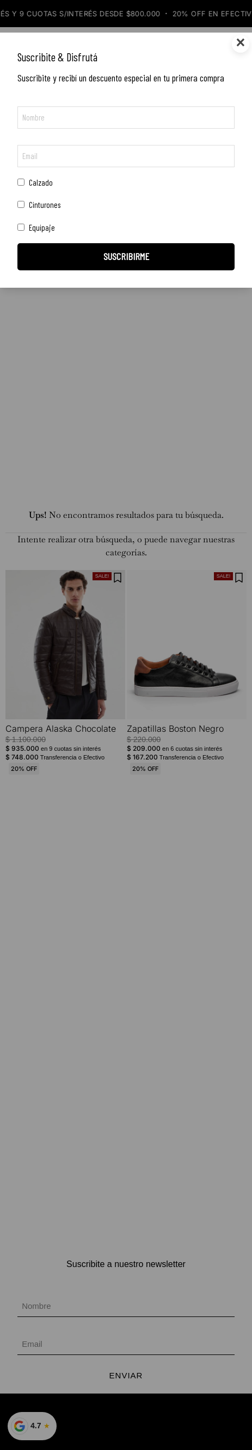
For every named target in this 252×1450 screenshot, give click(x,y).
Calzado (35, 182)
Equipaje (36, 227)
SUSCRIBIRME (126, 256)
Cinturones (38, 205)
